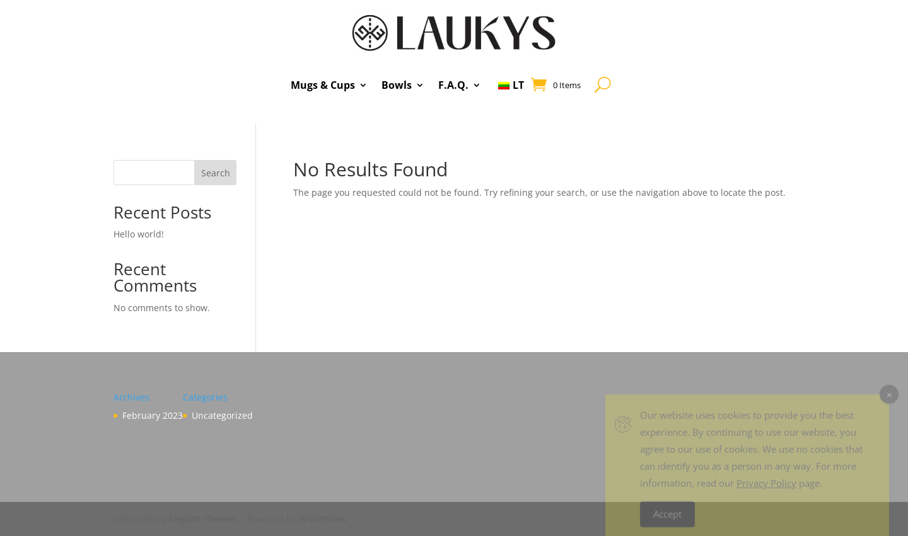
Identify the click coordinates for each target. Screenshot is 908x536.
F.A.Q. (453, 85)
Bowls (396, 85)
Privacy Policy (766, 488)
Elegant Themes (202, 519)
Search (215, 173)
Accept (667, 519)
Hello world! (139, 234)
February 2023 (152, 415)
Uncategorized (222, 415)
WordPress (322, 519)
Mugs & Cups (323, 85)
